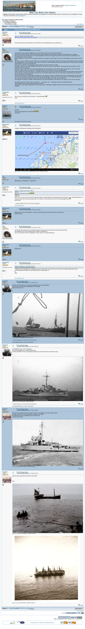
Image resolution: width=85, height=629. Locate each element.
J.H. (3, 176)
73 (22, 26)
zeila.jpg (14, 337)
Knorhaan (5, 281)
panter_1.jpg (15, 533)
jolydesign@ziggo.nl (20, 15)
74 (24, 26)
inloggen (67, 5)
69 (15, 26)
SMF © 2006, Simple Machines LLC (47, 622)
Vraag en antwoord (10, 21)
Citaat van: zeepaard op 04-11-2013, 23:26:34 (24, 190)
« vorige (77, 24)
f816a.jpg (14, 401)
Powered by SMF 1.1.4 (35, 622)
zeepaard (4, 106)
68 (13, 26)
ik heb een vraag (11, 24)
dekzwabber (5, 92)
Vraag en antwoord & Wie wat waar (13, 19)
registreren (73, 5)
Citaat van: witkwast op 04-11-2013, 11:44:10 (24, 36)
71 (19, 26)
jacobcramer (5, 124)
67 (12, 26)
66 (10, 26)
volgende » (81, 24)
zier (3, 49)
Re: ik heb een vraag (24, 32)
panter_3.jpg (15, 466)
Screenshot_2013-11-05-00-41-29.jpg (23, 171)
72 (20, 26)
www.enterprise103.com (19, 103)
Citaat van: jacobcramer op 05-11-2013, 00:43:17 (25, 266)
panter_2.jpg (15, 602)
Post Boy (4, 32)
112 (27, 26)
